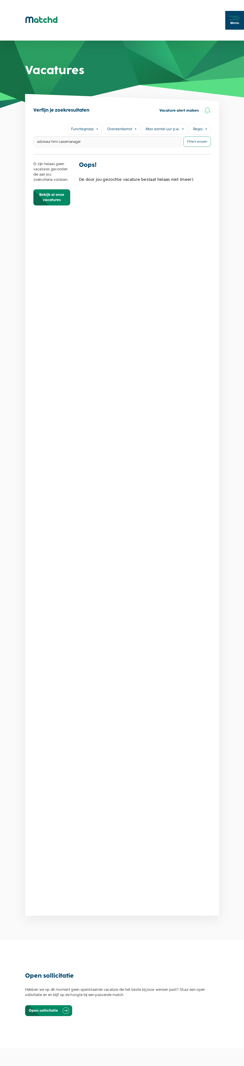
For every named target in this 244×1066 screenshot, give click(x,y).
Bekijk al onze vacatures (51, 197)
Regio (198, 129)
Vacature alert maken (185, 110)
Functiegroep (82, 129)
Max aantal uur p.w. (162, 129)
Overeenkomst (119, 129)
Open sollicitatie (48, 1010)
